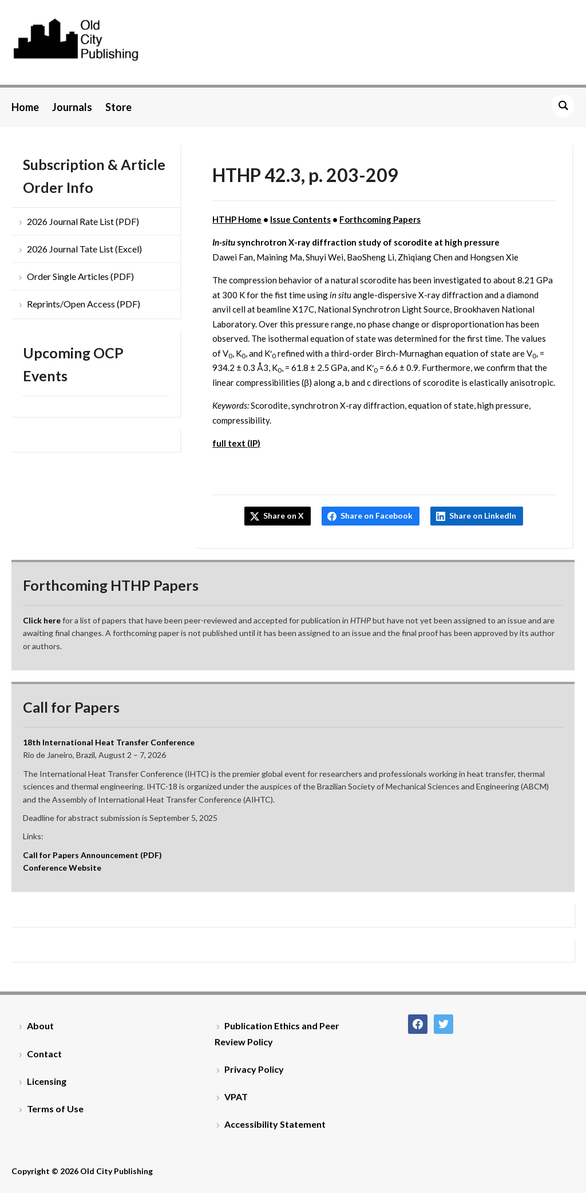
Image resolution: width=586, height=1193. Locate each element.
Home (25, 107)
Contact (44, 1053)
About (40, 1025)
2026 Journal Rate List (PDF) (83, 221)
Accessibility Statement (275, 1124)
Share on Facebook (376, 515)
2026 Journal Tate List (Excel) (84, 248)
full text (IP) (236, 443)
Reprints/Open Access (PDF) (83, 303)
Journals (72, 107)
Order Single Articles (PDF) (80, 276)
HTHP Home (237, 219)
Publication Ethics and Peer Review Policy (277, 1033)
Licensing (46, 1081)
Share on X (283, 515)
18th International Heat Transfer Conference (109, 742)
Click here (42, 620)
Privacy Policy (254, 1069)
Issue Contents (300, 219)
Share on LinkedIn (482, 515)
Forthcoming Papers (380, 219)
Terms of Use (55, 1108)
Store (118, 107)
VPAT (236, 1096)
